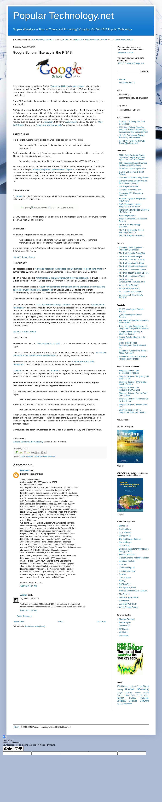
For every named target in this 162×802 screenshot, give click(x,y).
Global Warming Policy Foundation (134, 558)
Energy (139, 686)
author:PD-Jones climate (24, 331)
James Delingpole (126, 568)
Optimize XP (124, 626)
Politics (120, 698)
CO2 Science (125, 532)
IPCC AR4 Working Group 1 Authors (53, 304)
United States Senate (124, 39)
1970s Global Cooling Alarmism (132, 169)
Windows (128, 704)
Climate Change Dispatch (130, 539)
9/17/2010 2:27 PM (28, 586)
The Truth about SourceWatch (132, 276)
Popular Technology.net (63, 15)
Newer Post (19, 622)
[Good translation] (8, 748)
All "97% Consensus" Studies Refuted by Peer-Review (131, 136)
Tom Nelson (124, 601)
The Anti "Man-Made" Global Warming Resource (131, 231)
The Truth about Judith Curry (131, 263)
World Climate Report (128, 607)
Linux (127, 695)
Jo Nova (122, 574)
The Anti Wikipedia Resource (131, 235)
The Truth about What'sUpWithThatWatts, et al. (132, 280)
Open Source (136, 695)
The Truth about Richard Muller (132, 270)
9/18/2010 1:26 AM (28, 610)
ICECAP (122, 564)
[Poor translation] (18, 748)
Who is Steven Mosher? (129, 288)
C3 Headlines (125, 529)
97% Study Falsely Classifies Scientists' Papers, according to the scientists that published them (133, 129)
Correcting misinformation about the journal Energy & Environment (133, 327)
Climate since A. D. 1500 (48, 343)
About (16, 727)
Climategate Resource (128, 186)
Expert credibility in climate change (67, 86)
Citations (17, 370)
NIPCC (122, 581)
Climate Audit (125, 536)
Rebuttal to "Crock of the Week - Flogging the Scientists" (133, 357)
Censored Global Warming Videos (133, 177)
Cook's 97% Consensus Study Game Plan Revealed (132, 142)
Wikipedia (120, 704)
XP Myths (123, 632)
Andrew (23, 595)
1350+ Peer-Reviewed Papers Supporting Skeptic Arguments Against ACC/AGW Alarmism (132, 157)
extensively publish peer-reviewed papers (52, 169)
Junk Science (125, 578)
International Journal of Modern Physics (90, 39)
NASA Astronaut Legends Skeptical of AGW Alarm (130, 205)
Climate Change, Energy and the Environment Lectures (133, 182)
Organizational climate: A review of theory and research (62, 278)
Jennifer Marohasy (127, 571)
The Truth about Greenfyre (130, 256)
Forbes (66, 39)
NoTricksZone (125, 584)
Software (144, 701)
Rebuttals (51, 456)
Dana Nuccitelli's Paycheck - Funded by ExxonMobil (131, 248)
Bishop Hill (123, 526)
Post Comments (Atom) (35, 626)
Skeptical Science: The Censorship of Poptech (129, 372)
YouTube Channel (126, 83)
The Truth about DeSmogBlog (132, 253)
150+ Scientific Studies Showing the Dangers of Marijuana (133, 164)
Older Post (101, 622)
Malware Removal (127, 619)
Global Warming (40, 456)
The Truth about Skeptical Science (134, 273)
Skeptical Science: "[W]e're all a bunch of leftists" (132, 383)
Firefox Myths (125, 622)
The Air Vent (124, 594)
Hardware (128, 693)
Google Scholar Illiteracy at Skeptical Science (130, 333)
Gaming (120, 690)
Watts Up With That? (128, 604)
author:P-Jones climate (24, 257)
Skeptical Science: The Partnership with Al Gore (129, 388)
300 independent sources (43, 39)
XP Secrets (124, 635)
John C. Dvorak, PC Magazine (131, 63)
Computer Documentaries (130, 190)
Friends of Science (127, 554)
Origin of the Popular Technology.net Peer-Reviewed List (132, 345)
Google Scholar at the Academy (28, 442)
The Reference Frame (128, 597)
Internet (138, 693)
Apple (134, 686)
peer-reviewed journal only (49, 125)
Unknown (24, 470)
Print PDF (22, 452)
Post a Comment (24, 616)
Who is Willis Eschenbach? (130, 292)
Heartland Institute (127, 561)
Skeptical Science (125, 52)
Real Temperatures (127, 215)
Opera (146, 695)
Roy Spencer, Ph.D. (127, 587)
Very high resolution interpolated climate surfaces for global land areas (69, 269)
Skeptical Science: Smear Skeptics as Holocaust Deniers (132, 411)
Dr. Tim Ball (124, 546)
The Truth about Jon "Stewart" (132, 260)
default (19, 196)
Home (60, 622)
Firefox (146, 686)
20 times (55, 370)
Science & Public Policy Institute (133, 591)
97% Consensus (26, 456)
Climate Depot (125, 542)
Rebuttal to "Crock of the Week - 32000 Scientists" (133, 352)
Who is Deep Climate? (128, 285)
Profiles (132, 698)
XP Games (123, 629)
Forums (122, 79)
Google (119, 693)
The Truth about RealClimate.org (133, 266)
